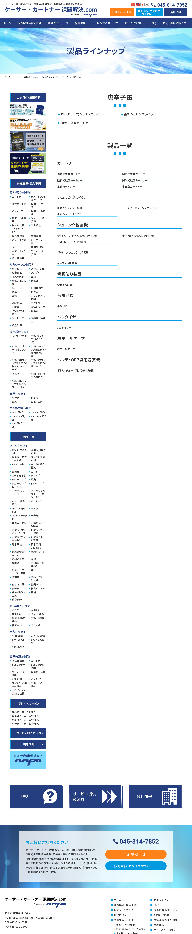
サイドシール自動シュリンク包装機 (77, 234)
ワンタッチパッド (19, 517)
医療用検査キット (19, 451)
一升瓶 (34, 515)
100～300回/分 (38, 417)
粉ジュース (18, 268)
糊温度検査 (18, 235)
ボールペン (37, 500)
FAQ (154, 23)
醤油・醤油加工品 (19, 593)
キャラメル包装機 (67, 262)
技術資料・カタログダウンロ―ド (149, 12)
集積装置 (36, 235)
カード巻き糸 (19, 475)
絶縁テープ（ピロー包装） (19, 571)
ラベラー (16, 246)
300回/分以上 (18, 424)
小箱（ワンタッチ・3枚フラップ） (19, 349)
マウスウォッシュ (18, 510)
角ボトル (16, 613)
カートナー (18, 196)
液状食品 (17, 302)
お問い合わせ (136, 854)
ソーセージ (18, 317)
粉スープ (17, 287)
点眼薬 (16, 306)
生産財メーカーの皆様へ (25, 723)
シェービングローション (19, 485)
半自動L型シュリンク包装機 (138, 234)
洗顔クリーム (38, 551)
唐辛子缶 (17, 544)
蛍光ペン (36, 584)
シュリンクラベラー (18, 666)
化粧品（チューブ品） (18, 538)
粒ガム (34, 291)
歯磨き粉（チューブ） (18, 553)
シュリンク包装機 (37, 219)
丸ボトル (35, 609)
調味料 (16, 588)
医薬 (14, 291)
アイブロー (36, 302)
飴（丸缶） (17, 599)
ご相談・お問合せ (121, 12)
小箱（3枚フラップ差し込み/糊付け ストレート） (19, 364)
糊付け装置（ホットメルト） (18, 228)
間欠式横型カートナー (135, 173)
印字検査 (36, 225)
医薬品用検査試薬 (38, 451)
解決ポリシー (83, 23)
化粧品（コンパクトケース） (19, 531)
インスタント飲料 (18, 312)
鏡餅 (33, 592)
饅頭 (33, 276)
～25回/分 (17, 412)
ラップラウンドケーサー (19, 684)
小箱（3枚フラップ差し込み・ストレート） (19, 383)
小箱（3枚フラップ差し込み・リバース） (38, 363)
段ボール (17, 625)
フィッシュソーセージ (19, 492)
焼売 (33, 479)
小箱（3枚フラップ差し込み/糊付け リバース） (38, 350)
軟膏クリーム (38, 588)
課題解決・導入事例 (30, 23)
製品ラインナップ (58, 23)
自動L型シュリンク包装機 (71, 240)
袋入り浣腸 (18, 276)
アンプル (35, 272)
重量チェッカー (19, 252)
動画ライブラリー (135, 23)
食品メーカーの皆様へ (24, 711)
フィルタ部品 (37, 268)
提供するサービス (107, 23)
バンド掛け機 (19, 239)
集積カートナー (66, 185)
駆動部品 (17, 272)
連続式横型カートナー (70, 173)
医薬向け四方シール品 (19, 458)
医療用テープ (38, 306)
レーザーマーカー (38, 241)
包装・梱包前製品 (19, 619)
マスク (34, 508)
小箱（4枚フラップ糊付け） (38, 375)
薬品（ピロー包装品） (37, 578)
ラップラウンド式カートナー (38, 198)
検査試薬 (17, 325)
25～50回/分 (38, 412)
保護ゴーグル (19, 522)
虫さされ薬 (18, 584)
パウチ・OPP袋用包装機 (18, 691)
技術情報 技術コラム (166, 909)
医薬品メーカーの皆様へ (25, 715)
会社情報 (175, 12)
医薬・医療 (36, 401)
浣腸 (33, 558)
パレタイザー (64, 326)
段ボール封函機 (19, 219)
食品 (14, 401)
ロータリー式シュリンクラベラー (83, 114)
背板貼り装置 (65, 283)
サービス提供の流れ (28, 733)
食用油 (16, 471)
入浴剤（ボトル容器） (37, 524)
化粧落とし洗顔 (19, 282)
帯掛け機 (62, 304)
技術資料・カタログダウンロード (136, 865)
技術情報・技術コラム (176, 23)
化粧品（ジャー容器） (37, 531)
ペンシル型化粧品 (38, 465)
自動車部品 (37, 287)
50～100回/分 (18, 417)
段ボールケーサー (67, 347)
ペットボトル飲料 (18, 502)
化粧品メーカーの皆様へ (25, 719)
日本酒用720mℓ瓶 (36, 545)
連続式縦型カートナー (70, 179)
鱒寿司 (34, 310)
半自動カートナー (132, 185)
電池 (14, 295)
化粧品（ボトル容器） (37, 538)
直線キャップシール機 (69, 207)
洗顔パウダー (19, 558)
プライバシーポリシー (166, 929)
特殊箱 (16, 373)
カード (34, 471)
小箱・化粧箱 (38, 617)
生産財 (16, 397)
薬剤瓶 (16, 576)
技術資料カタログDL (166, 919)
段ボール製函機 (38, 212)
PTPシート (18, 464)
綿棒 (33, 569)
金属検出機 (37, 246)
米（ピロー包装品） (37, 564)
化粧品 (34, 280)
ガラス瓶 (35, 625)
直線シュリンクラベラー (140, 114)
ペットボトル (37, 613)
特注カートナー (19, 205)
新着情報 (28, 744)
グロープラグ (19, 479)
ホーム (7, 23)
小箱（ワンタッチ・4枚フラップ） (38, 339)
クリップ (35, 475)
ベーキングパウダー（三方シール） (38, 493)
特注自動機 (18, 257)
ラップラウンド (19, 335)
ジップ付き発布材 (38, 297)
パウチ (15, 609)
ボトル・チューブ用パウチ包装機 (75, 368)
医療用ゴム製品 (38, 319)
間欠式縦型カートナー (76, 122)
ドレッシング (37, 483)
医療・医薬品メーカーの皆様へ (131, 927)
